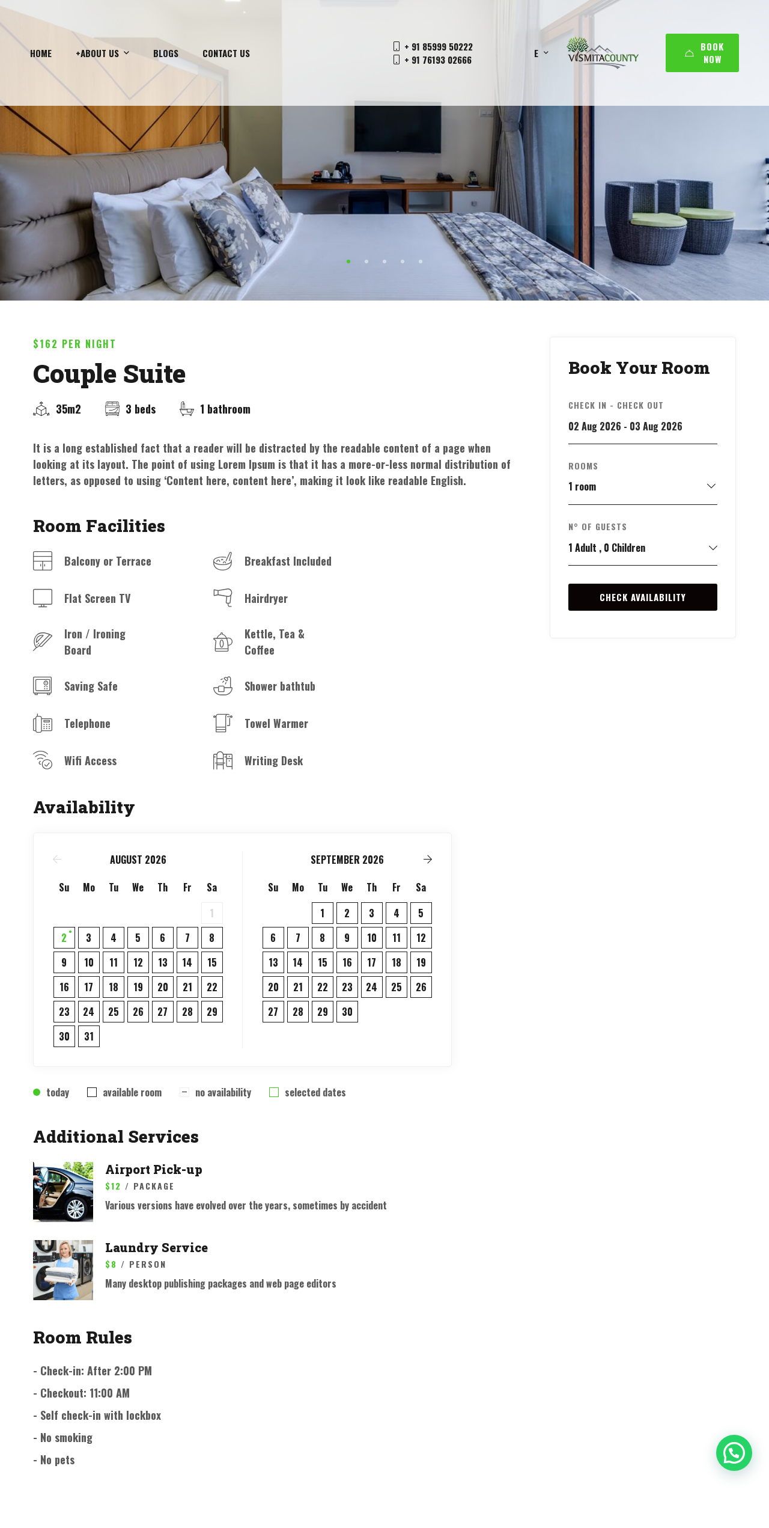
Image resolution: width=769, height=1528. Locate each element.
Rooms (583, 465)
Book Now (704, 53)
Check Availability (643, 597)
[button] (348, 261)
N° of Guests (597, 526)
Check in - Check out (616, 405)
